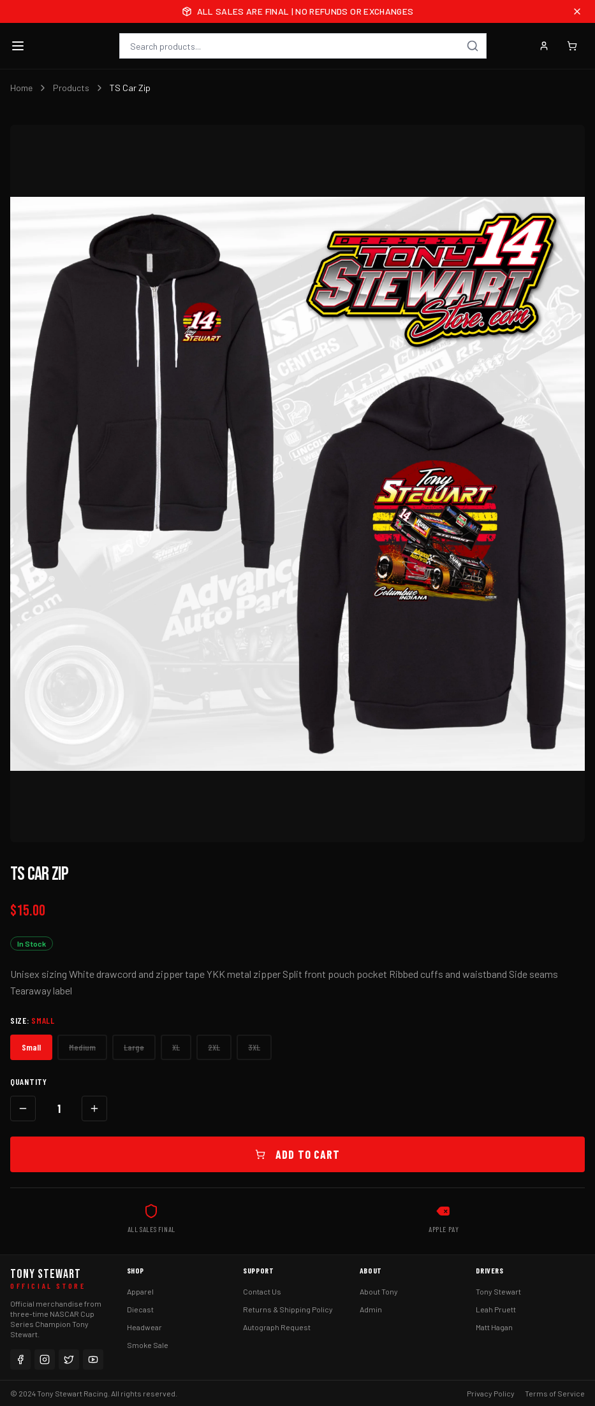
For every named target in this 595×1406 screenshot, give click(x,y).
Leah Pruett (496, 1309)
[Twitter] (69, 1359)
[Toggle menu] (18, 46)
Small (31, 1047)
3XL (254, 1047)
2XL (214, 1047)
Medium (82, 1047)
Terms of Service (555, 1393)
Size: (32, 1020)
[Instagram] (44, 1359)
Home (21, 87)
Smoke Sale (147, 1344)
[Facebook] (20, 1359)
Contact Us (262, 1291)
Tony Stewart (498, 1291)
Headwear (144, 1327)
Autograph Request (277, 1327)
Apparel (140, 1291)
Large (134, 1047)
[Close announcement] (577, 11)
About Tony (379, 1291)
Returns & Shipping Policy (288, 1309)
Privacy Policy (491, 1393)
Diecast (140, 1309)
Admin (371, 1309)
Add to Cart (297, 1154)
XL (176, 1047)
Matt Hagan (494, 1327)
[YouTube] (93, 1359)
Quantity (28, 1081)
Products (71, 87)
